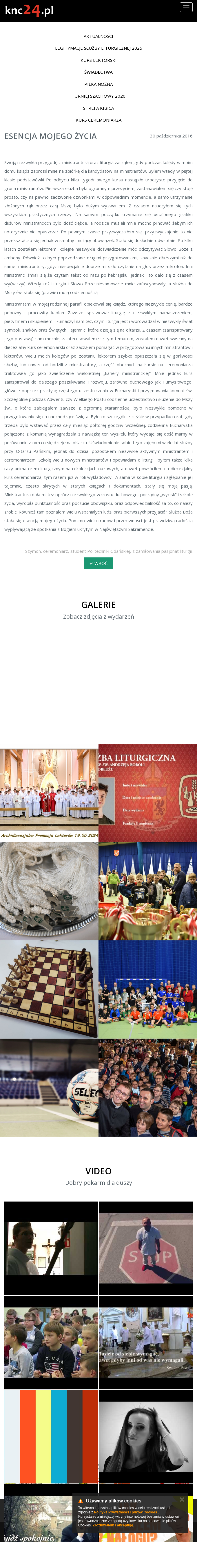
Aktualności (98, 36)
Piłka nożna (98, 84)
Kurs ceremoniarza (98, 120)
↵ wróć (98, 563)
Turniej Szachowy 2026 (98, 96)
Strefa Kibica (98, 108)
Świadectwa (98, 72)
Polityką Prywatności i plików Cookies (125, 1512)
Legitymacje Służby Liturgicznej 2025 (98, 48)
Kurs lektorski (99, 60)
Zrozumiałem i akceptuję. (113, 1525)
